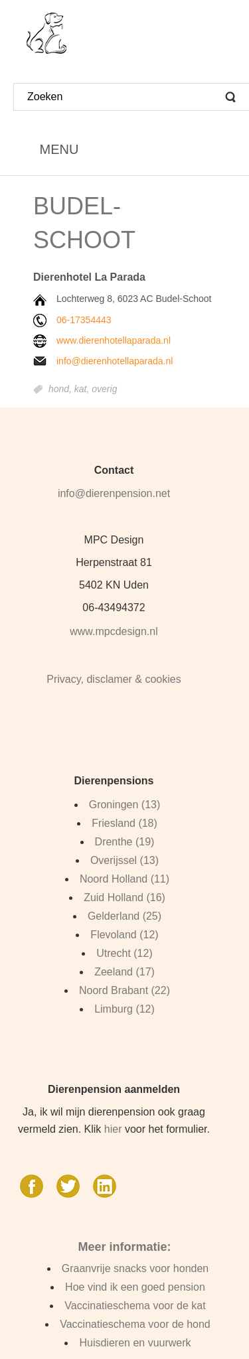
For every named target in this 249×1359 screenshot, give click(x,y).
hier (113, 1129)
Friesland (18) (124, 823)
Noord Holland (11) (124, 879)
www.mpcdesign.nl (114, 631)
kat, (83, 389)
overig (104, 389)
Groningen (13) (125, 804)
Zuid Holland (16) (124, 897)
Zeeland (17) (124, 971)
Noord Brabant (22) (124, 990)
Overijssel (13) (124, 860)
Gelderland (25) (124, 916)
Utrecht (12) (124, 953)
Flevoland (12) (124, 934)
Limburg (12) (124, 1009)
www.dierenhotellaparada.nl (113, 340)
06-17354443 (84, 320)
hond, (61, 389)
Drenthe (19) (125, 841)
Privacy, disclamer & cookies (113, 679)
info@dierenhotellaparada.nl (114, 361)
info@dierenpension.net (114, 493)
